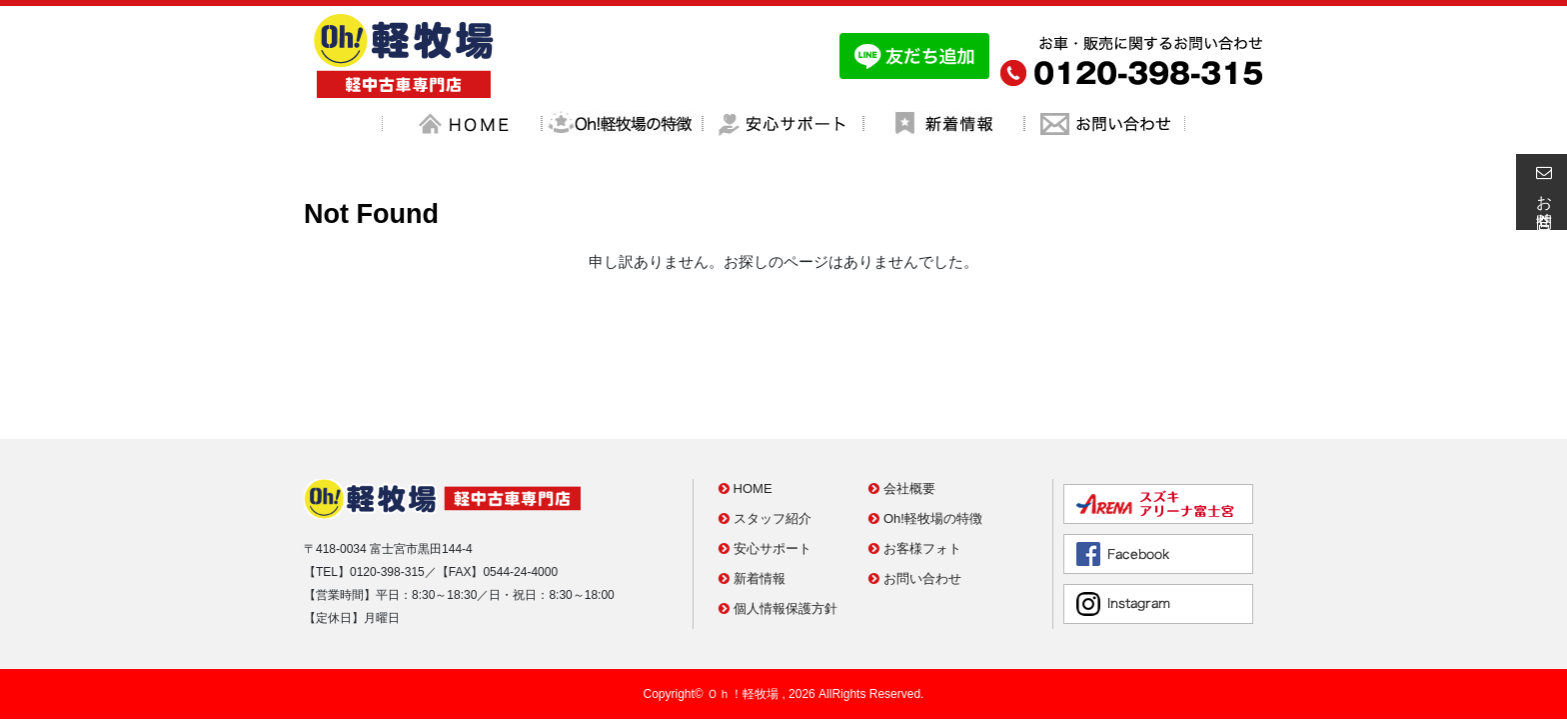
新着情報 (752, 489)
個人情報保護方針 (778, 519)
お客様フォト (914, 459)
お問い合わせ (914, 489)
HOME (746, 399)
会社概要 (901, 399)
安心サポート (765, 459)
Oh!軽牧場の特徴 (925, 429)
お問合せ (1541, 192)
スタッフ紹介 (765, 429)
